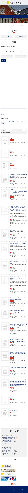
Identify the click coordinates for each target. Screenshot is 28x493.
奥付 (11, 398)
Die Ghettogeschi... (8, 437)
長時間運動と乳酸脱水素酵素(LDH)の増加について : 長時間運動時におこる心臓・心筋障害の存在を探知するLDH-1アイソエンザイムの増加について (18, 209)
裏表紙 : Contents (14, 410)
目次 (11, 163)
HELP (13, 25)
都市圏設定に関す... (8, 441)
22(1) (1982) (23, 121)
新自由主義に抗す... (8, 438)
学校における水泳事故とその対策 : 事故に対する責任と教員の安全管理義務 (18, 278)
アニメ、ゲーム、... (8, 454)
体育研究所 (8, 121)
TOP (5, 25)
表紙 (11, 138)
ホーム (2, 114)
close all (21, 57)
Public (3, 60)
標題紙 (11, 151)
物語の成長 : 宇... (8, 448)
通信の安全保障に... (8, 440)
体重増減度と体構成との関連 (17, 230)
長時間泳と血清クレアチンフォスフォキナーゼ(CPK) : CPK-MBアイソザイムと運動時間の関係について (18, 191)
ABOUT (22, 25)
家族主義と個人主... (8, 453)
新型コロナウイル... (8, 443)
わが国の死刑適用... (8, 451)
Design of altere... (8, 450)
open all (7, 57)
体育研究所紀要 (15, 121)
